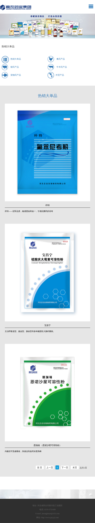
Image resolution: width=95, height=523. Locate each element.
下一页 (64, 467)
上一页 (49, 467)
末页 (74, 467)
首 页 (39, 467)
